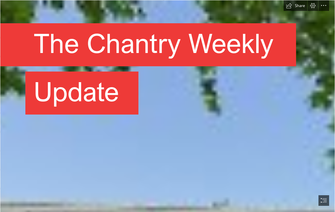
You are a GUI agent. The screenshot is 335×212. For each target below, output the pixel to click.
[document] (167, 106)
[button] (295, 5)
